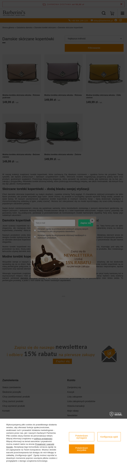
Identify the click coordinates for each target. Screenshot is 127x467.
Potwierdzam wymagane (81, 436)
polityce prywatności (43, 438)
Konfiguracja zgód (109, 437)
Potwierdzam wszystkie (81, 449)
